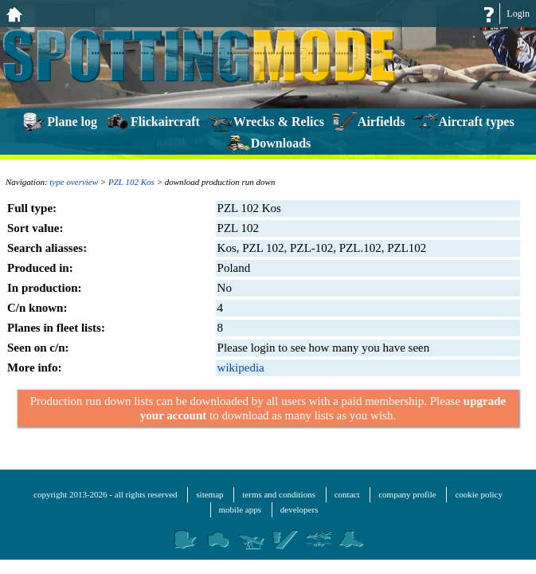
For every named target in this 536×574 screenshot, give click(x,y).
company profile (407, 494)
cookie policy (479, 494)
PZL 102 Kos (131, 182)
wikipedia (240, 367)
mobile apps (240, 509)
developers (299, 509)
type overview (73, 182)
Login (518, 13)
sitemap (209, 494)
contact (347, 494)
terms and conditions (278, 494)
